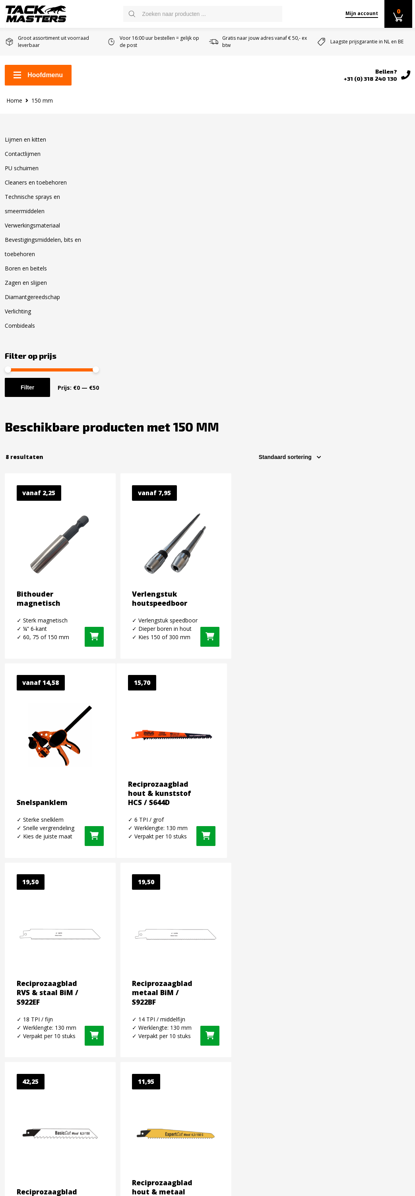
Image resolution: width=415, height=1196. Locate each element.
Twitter (334, 1017)
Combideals (20, 332)
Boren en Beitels (133, 1096)
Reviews (17, 1064)
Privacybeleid (24, 1089)
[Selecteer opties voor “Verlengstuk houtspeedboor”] (289, 390)
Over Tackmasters (31, 1051)
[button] (193, 605)
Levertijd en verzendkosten (45, 1013)
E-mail (275, 901)
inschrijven (387, 916)
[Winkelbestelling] (378, 181)
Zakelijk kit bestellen (35, 1000)
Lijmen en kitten (25, 146)
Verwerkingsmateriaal (32, 231)
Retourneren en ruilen (37, 1026)
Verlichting (18, 317)
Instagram (338, 1003)
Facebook (337, 989)
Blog (11, 1077)
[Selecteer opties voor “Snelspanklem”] (388, 390)
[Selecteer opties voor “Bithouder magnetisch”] (183, 390)
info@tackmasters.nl (263, 1060)
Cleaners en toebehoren (36, 189)
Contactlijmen (23, 160)
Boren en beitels (26, 274)
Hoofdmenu (38, 75)
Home (14, 106)
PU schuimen (22, 174)
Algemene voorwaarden (39, 1038)
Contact (16, 988)
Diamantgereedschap (32, 303)
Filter (27, 394)
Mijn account (359, 13)
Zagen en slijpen (26, 289)
